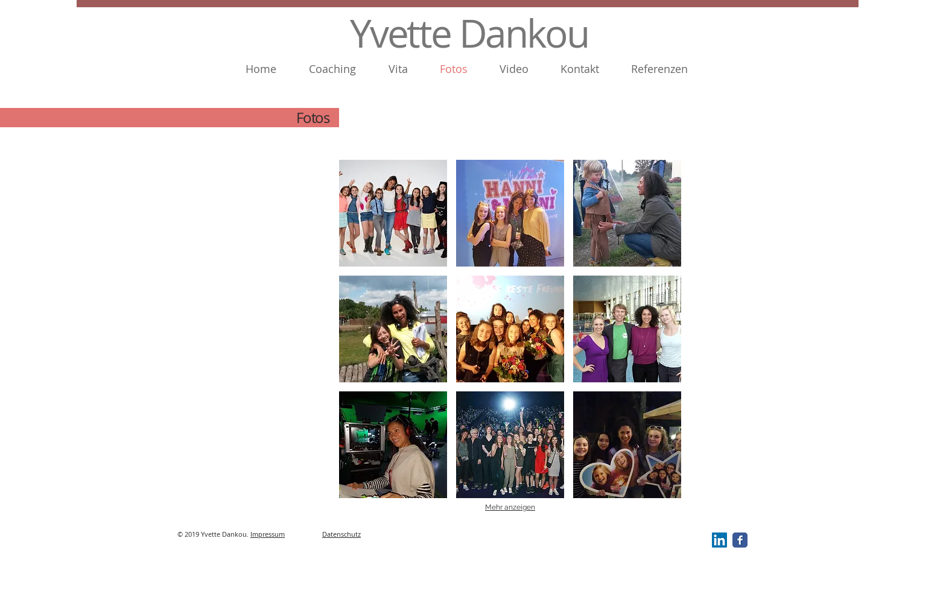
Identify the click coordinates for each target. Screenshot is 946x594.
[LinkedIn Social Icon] (719, 540)
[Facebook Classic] (740, 540)
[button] (393, 213)
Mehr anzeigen (510, 507)
